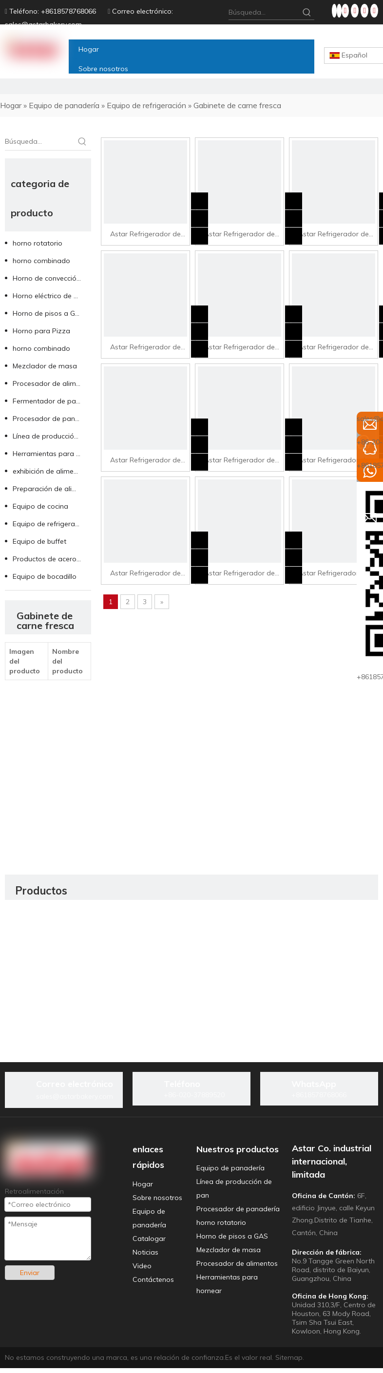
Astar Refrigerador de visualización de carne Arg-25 (333, 234)
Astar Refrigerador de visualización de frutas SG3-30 (239, 461)
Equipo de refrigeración (50, 523)
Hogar (143, 1184)
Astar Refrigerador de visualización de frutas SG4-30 (333, 574)
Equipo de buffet (39, 541)
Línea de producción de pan (52, 436)
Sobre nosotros (157, 1197)
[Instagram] (365, 11)
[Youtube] (356, 11)
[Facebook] (334, 11)
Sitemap (289, 1357)
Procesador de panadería (52, 418)
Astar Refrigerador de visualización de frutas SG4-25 (239, 574)
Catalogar (149, 1238)
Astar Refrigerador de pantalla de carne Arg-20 (239, 234)
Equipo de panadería (230, 1167)
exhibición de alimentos (50, 471)
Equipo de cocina (40, 506)
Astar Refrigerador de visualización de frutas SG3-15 (239, 348)
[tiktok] (374, 11)
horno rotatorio (37, 243)
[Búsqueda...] (264, 12)
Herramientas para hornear (52, 453)
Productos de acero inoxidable (52, 558)
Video (142, 1265)
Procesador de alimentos (52, 383)
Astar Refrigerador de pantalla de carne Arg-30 (145, 348)
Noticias (145, 1252)
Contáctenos (153, 1279)
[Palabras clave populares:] (307, 12)
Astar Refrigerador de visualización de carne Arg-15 (145, 234)
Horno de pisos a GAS (48, 313)
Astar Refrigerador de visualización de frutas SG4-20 (145, 574)
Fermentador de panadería (52, 401)
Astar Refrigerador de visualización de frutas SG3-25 (145, 461)
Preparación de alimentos (52, 488)
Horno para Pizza (41, 330)
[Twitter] (346, 11)
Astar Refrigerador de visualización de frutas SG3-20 (333, 348)
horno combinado (41, 260)
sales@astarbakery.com (43, 24)
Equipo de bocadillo (45, 576)
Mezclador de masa (45, 366)
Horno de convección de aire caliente (52, 278)
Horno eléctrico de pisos (52, 295)
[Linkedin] (339, 11)
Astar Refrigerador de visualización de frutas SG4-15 (333, 461)
